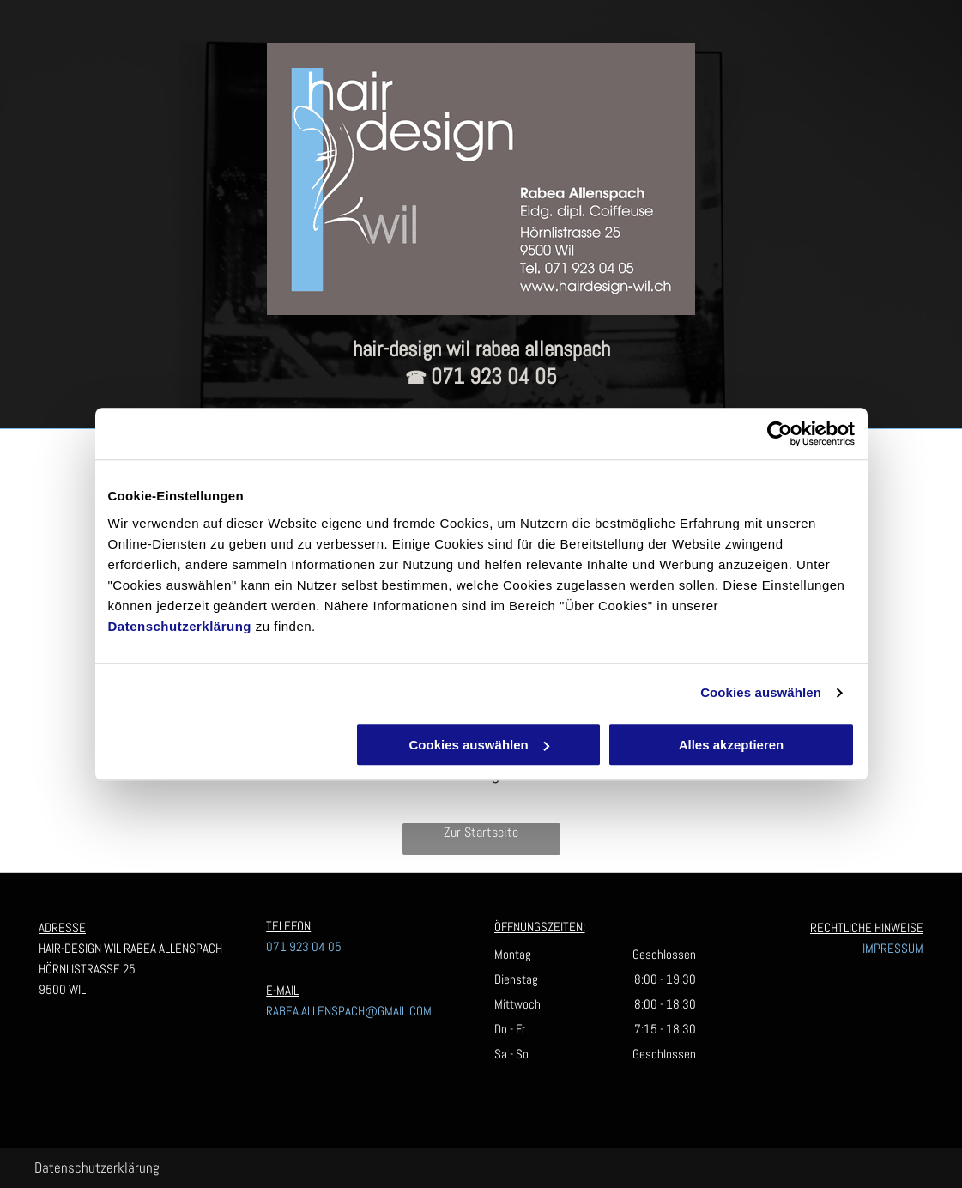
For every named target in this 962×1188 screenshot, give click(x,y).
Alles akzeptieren (731, 744)
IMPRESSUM (892, 948)
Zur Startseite (481, 832)
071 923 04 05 (494, 376)
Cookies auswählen (760, 692)
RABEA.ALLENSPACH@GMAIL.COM (349, 1011)
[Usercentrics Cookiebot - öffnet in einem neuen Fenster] (780, 433)
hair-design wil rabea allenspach (481, 349)
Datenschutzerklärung (180, 626)
